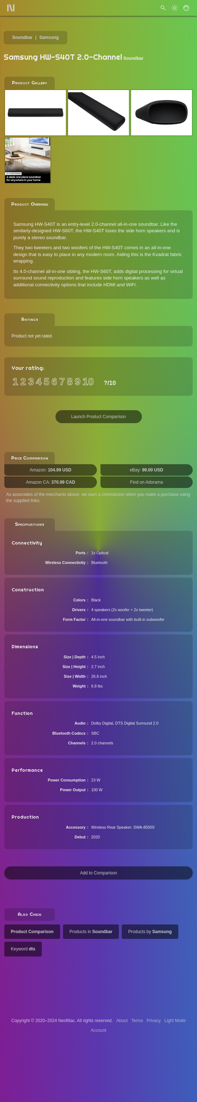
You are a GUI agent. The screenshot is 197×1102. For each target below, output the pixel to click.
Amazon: (50, 469)
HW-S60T (101, 271)
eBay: (146, 469)
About (121, 1020)
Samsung (49, 37)
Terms (137, 1020)
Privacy (154, 1020)
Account (98, 1030)
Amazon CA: (50, 482)
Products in (91, 931)
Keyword (23, 948)
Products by (150, 931)
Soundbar (22, 37)
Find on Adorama (146, 482)
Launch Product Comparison (98, 416)
